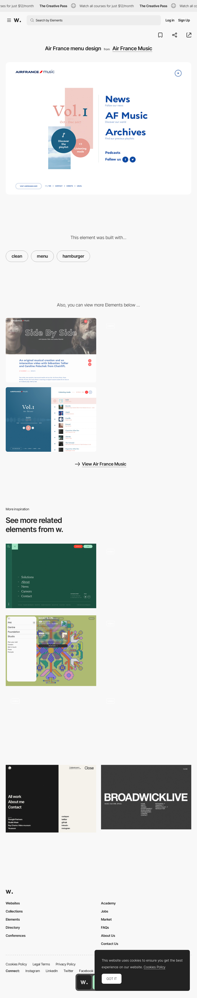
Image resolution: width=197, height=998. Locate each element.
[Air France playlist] (146, 350)
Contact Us (109, 944)
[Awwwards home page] (84, 982)
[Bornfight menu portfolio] (146, 725)
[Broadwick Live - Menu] (146, 797)
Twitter (68, 971)
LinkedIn (52, 971)
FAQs (105, 927)
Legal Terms (41, 964)
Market (106, 919)
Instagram (32, 971)
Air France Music (132, 48)
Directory (13, 927)
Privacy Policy (66, 964)
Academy (108, 903)
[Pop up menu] (51, 650)
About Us (108, 935)
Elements (13, 919)
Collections (14, 911)
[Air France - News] (51, 350)
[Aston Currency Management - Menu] (51, 576)
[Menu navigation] (51, 799)
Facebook (86, 971)
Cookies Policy (16, 964)
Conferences (15, 935)
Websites (13, 903)
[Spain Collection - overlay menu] (146, 576)
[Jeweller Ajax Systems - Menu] (146, 647)
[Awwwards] (17, 20)
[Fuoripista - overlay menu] (51, 725)
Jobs (104, 911)
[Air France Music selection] (51, 419)
